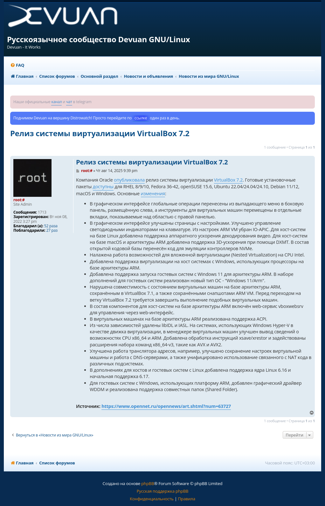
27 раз (51, 230)
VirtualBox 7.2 (228, 180)
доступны (103, 186)
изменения (153, 193)
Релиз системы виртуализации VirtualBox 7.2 (100, 133)
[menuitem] (17, 65)
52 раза (51, 226)
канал (56, 101)
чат (69, 101)
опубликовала (129, 180)
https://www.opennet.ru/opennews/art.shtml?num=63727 (166, 406)
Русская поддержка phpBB (163, 491)
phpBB (147, 483)
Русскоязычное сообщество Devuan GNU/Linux (98, 39)
